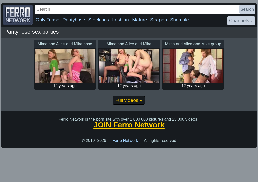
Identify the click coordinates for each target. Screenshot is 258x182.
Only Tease (47, 19)
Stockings (98, 19)
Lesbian (120, 19)
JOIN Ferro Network (129, 125)
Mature (139, 19)
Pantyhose (73, 19)
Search (247, 9)
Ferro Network (125, 140)
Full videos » (128, 100)
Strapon (158, 19)
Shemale (179, 19)
